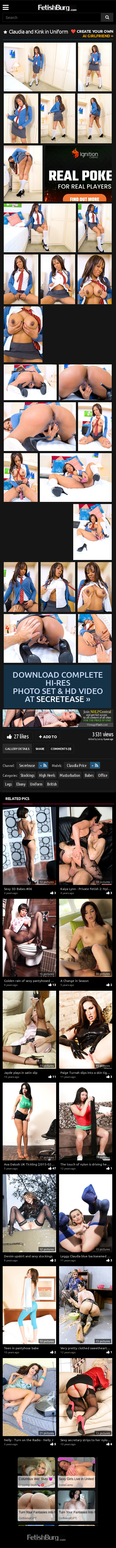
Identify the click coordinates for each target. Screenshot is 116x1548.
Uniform (36, 783)
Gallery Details (17, 748)
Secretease (27, 765)
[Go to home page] (67, 7)
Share (40, 748)
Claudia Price (76, 765)
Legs (8, 783)
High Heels (47, 775)
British (52, 783)
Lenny (100, 739)
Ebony (20, 783)
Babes (89, 775)
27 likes (21, 736)
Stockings (27, 775)
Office (102, 775)
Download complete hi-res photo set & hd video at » (58, 687)
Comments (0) (61, 748)
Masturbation (70, 775)
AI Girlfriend (95, 33)
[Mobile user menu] (5, 5)
